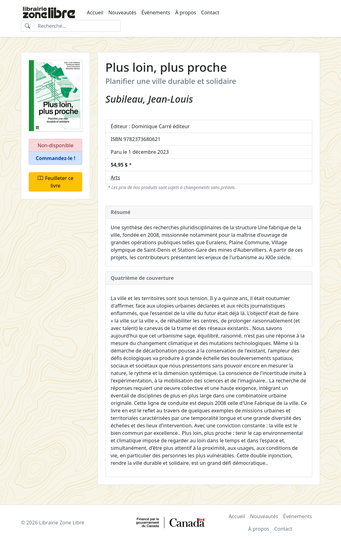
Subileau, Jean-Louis (149, 98)
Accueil (95, 12)
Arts (115, 177)
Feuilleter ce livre (56, 182)
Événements (156, 12)
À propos (185, 12)
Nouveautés (122, 12)
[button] (55, 158)
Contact (210, 12)
